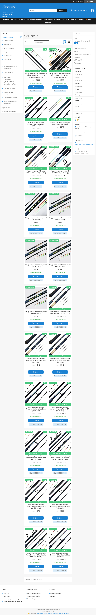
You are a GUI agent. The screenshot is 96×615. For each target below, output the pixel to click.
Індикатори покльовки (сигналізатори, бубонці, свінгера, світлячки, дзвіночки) (10, 81)
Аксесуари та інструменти (8, 93)
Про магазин (6, 107)
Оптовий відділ (32, 599)
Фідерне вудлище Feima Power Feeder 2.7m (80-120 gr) (60, 123)
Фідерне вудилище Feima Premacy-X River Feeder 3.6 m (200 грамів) (60, 506)
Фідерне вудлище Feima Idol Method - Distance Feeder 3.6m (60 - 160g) (36, 360)
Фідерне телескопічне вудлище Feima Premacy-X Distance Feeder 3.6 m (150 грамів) (60, 457)
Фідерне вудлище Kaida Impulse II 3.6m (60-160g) (60, 265)
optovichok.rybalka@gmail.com (84, 144)
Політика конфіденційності (13, 601)
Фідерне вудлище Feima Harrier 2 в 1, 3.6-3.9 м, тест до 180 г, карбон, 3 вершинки (60, 75)
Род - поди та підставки (8, 73)
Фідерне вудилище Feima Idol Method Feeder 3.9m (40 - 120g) (60, 312)
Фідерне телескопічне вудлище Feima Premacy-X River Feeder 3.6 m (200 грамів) (35, 555)
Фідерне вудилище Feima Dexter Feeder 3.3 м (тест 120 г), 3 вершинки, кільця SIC (36, 75)
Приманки (7, 63)
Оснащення (7, 59)
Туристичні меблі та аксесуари (10, 102)
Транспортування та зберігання (10, 67)
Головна (6, 19)
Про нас (48, 23)
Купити (37, 87)
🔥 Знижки (89, 19)
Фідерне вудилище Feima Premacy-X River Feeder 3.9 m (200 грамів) (60, 555)
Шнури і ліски (8, 55)
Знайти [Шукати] (61, 10)
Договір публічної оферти (12, 599)
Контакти (65, 19)
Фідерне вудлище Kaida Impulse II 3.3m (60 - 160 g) (36, 265)
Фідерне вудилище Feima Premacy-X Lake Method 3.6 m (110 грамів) (36, 409)
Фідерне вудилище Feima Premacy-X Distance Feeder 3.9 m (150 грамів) (36, 506)
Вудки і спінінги (9, 48)
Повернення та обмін (52, 19)
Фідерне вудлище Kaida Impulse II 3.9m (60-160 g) (36, 312)
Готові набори (8, 40)
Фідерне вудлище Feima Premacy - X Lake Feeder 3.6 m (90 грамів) (36, 124)
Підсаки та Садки (9, 88)
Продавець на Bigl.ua (48, 611)
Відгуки (52, 596)
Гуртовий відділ (77, 19)
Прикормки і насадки (10, 97)
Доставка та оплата (34, 19)
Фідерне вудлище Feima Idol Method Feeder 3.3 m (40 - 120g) (36, 172)
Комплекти (7, 44)
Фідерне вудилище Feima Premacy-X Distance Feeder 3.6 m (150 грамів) (36, 457)
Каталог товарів (17, 19)
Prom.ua (57, 609)
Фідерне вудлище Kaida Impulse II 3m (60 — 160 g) (60, 219)
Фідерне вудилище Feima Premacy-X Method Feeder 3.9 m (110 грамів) (60, 409)
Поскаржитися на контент (44, 613)
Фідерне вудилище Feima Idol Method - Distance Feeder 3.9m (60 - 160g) (60, 360)
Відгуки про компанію (9, 111)
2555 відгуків (79, 1)
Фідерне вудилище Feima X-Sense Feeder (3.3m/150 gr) (60, 172)
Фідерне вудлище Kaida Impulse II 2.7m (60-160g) (36, 219)
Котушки (7, 52)
